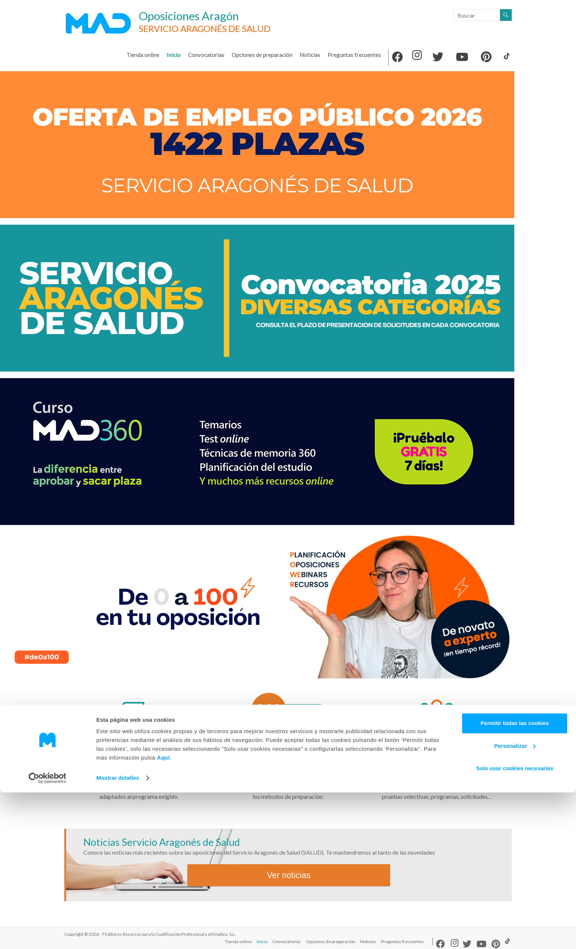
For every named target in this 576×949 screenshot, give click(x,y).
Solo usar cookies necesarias (514, 925)
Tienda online (142, 54)
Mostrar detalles (117, 934)
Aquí (163, 914)
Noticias (310, 54)
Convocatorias (206, 54)
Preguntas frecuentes (354, 54)
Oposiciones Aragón (197, 16)
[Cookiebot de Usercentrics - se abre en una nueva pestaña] (47, 934)
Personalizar (515, 902)
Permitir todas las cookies (514, 880)
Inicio (174, 54)
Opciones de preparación (262, 54)
